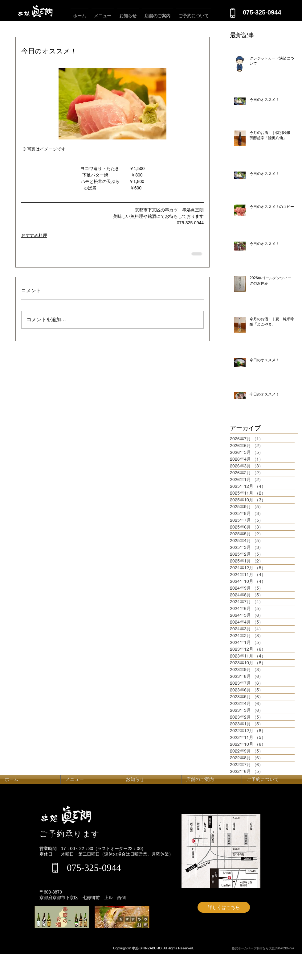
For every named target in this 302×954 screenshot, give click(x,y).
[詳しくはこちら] (224, 907)
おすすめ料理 (34, 235)
